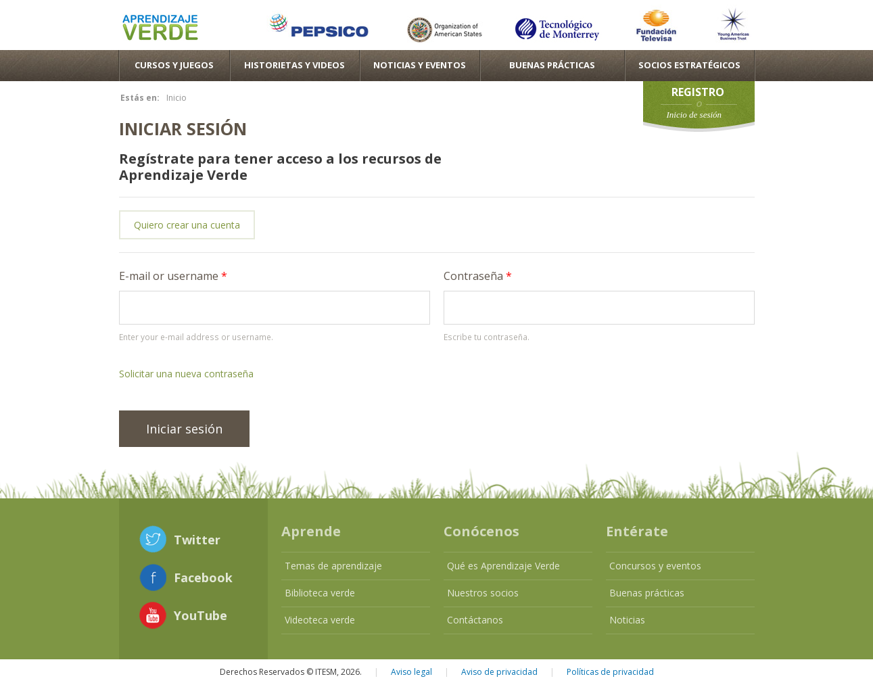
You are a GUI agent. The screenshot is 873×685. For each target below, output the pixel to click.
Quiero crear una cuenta (187, 224)
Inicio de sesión (694, 115)
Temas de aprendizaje (333, 565)
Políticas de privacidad (610, 672)
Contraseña (478, 275)
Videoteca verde (320, 619)
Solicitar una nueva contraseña (186, 373)
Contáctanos (475, 619)
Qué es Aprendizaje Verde (503, 565)
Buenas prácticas (646, 592)
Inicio (176, 97)
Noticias (627, 619)
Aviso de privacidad (499, 672)
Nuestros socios (483, 592)
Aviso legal (411, 672)
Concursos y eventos (655, 565)
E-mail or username (173, 275)
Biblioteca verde (320, 592)
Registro (697, 92)
